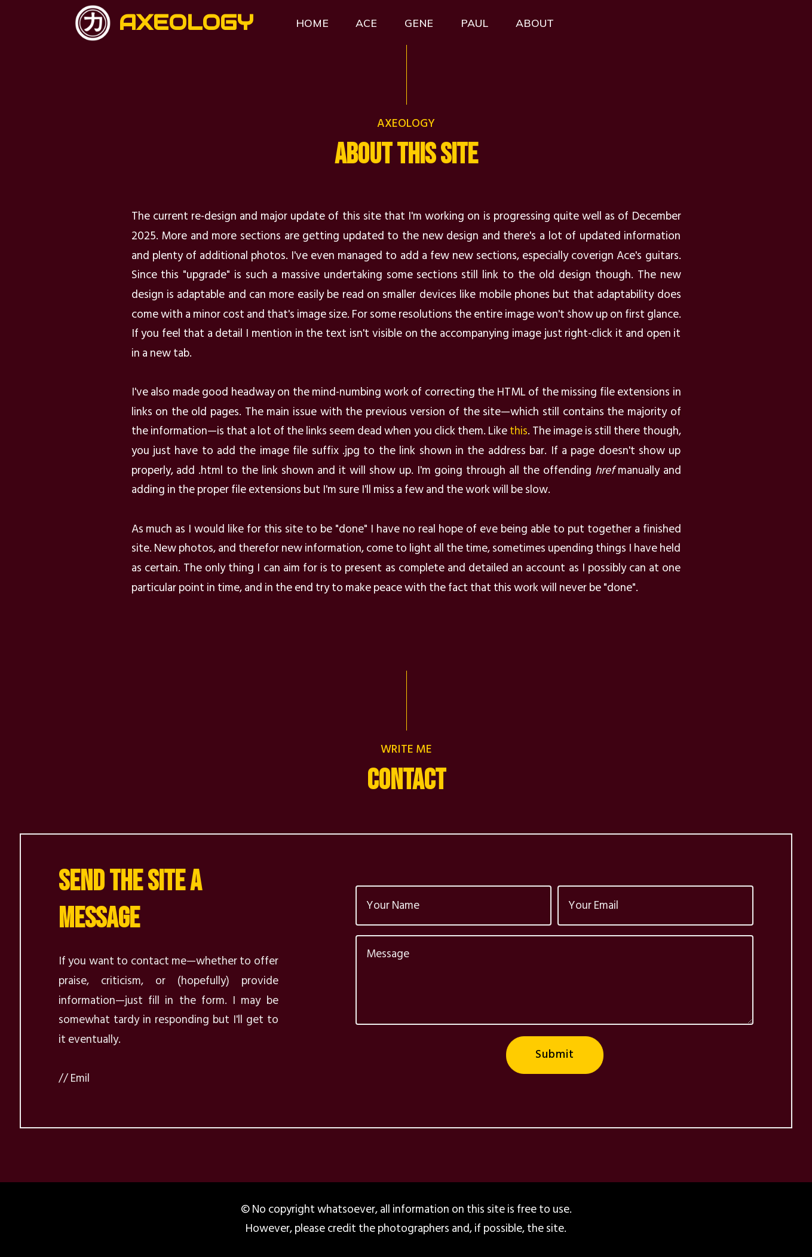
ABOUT (535, 22)
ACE (366, 22)
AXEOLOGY (186, 22)
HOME (312, 22)
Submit (554, 1054)
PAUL (474, 22)
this (519, 431)
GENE (419, 22)
